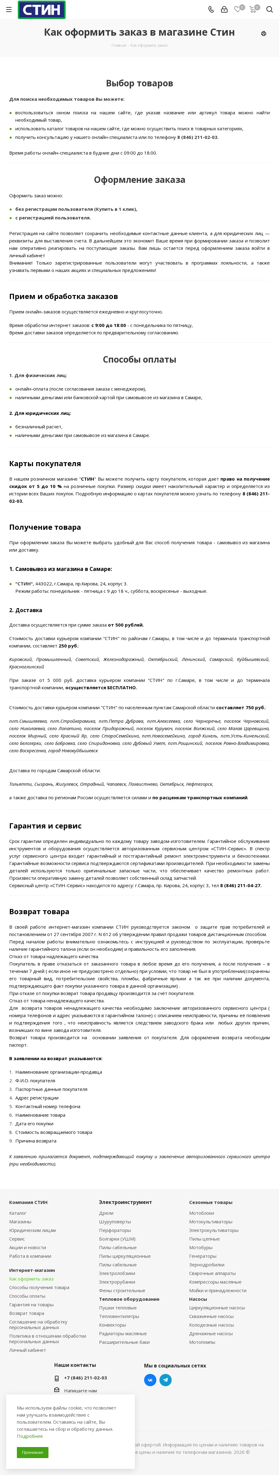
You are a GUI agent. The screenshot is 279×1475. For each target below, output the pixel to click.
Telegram (165, 1380)
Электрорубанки (117, 1282)
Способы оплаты (27, 1296)
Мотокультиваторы (210, 1221)
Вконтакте (150, 1380)
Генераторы (202, 1256)
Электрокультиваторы (214, 1230)
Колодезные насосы (211, 1325)
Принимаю (32, 1452)
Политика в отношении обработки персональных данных (47, 1338)
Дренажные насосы (211, 1333)
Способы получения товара (39, 1287)
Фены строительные (122, 1290)
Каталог (17, 1213)
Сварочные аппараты (212, 1273)
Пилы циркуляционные (125, 1256)
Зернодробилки (206, 1264)
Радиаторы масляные (123, 1333)
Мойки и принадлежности (218, 1290)
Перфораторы (115, 1230)
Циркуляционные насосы (217, 1307)
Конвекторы (112, 1325)
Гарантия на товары (31, 1304)
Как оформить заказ (31, 1279)
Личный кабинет (27, 1350)
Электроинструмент (125, 1202)
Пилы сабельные (118, 1247)
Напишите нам (80, 1390)
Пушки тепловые (118, 1307)
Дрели (106, 1213)
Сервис (17, 1239)
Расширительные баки (124, 1342)
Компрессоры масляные (215, 1282)
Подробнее (30, 1436)
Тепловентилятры (119, 1316)
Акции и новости (27, 1247)
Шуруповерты (115, 1221)
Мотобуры (200, 1247)
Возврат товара (26, 1313)
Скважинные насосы (211, 1316)
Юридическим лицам (32, 1230)
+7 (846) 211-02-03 (85, 1378)
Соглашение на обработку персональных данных (38, 1324)
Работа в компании (30, 1256)
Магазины (20, 1221)
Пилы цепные (204, 1239)
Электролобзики (117, 1273)
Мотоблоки (201, 1213)
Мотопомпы (202, 1342)
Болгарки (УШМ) (117, 1239)
